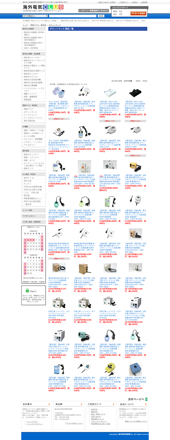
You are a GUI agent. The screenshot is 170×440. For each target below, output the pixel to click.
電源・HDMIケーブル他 (34, 130)
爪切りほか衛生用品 (32, 201)
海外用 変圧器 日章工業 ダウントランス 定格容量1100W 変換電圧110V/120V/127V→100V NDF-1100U (58, 282)
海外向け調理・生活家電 (31, 54)
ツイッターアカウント (34, 424)
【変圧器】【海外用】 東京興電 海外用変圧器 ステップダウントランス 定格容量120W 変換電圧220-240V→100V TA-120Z (84, 382)
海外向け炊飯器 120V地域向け (34, 33)
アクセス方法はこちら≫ (74, 423)
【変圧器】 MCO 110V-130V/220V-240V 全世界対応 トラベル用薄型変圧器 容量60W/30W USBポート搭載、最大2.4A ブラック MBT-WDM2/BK (135, 107)
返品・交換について (98, 414)
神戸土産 (27, 181)
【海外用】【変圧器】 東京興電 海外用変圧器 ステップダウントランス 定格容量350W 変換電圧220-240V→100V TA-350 (135, 382)
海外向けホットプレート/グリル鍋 (34, 61)
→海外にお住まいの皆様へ (106, 2)
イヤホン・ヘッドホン (33, 142)
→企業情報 (143, 2)
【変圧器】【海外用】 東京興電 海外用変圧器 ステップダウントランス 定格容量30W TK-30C (84, 105)
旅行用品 (26, 151)
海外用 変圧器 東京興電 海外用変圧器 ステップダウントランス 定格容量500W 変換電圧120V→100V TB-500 (59, 247)
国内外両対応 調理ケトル (34, 71)
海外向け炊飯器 (28, 29)
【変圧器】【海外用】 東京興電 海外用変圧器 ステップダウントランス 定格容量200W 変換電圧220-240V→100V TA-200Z (110, 382)
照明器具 (27, 100)
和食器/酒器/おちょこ (33, 198)
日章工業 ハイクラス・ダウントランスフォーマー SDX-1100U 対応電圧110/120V (84, 314)
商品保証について (97, 419)
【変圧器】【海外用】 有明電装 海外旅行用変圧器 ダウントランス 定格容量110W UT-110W (59, 178)
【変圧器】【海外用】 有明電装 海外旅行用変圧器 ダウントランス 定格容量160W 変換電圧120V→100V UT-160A (84, 214)
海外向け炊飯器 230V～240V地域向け (34, 44)
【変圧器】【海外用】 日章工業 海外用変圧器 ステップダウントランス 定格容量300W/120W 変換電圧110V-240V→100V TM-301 (84, 179)
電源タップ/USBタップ (33, 133)
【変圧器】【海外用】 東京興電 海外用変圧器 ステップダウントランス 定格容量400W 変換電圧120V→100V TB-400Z (135, 214)
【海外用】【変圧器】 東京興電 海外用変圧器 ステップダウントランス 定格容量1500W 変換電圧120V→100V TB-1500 (110, 248)
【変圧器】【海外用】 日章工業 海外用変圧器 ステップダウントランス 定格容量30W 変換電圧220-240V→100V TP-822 (84, 348)
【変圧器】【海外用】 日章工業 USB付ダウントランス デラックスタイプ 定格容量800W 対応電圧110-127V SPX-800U (135, 315)
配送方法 (94, 412)
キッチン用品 (27, 210)
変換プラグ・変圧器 (38, 25)
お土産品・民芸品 (29, 174)
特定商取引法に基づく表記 (100, 424)
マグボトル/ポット (29, 216)
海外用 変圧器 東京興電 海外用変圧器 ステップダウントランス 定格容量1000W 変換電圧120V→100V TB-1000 (84, 248)
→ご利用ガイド (123, 2)
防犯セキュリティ (31, 154)
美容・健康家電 (30, 97)
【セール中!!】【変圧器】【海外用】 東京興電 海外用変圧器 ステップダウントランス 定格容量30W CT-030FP (59, 106)
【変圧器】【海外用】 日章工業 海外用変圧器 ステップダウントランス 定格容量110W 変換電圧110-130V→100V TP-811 (135, 179)
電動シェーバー (30, 94)
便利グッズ (28, 168)
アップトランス (30, 115)
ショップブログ (32, 422)
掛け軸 (26, 195)
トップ (25, 25)
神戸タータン (29, 178)
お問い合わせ (96, 416)
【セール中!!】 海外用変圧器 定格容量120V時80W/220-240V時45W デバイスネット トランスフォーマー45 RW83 (59, 145)
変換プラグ (28, 109)
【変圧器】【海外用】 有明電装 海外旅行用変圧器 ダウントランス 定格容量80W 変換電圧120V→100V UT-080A (59, 214)
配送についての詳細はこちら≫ (136, 421)
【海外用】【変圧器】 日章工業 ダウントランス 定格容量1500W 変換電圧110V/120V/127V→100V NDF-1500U (84, 282)
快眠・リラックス (31, 157)
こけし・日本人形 (31, 192)
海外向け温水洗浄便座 (33, 82)
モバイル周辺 (29, 136)
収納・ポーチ (29, 160)
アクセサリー (29, 145)
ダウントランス (55, 25)
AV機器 (25, 127)
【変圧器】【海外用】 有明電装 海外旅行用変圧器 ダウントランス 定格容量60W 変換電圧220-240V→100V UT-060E (135, 348)
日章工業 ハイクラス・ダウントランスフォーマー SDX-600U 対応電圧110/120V (59, 314)
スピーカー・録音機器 (33, 139)
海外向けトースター (32, 57)
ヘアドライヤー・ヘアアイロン (34, 89)
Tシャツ (27, 184)
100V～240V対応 (31, 48)
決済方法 (94, 409)
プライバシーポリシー (99, 421)
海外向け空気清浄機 (32, 80)
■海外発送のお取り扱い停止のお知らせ (75, 21)
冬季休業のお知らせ (132, 21)
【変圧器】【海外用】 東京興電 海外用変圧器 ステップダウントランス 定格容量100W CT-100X (135, 144)
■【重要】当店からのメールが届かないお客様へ (40, 21)
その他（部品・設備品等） (32, 222)
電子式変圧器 (29, 121)
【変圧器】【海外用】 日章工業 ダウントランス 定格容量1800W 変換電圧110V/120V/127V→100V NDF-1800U (110, 282)
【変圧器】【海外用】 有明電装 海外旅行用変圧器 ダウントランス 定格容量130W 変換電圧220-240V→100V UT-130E (59, 382)
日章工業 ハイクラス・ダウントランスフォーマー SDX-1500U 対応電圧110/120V (110, 314)
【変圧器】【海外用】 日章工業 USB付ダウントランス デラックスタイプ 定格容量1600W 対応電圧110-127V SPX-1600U (59, 348)
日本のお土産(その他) (33, 190)
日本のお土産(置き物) (33, 187)
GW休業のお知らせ (106, 21)
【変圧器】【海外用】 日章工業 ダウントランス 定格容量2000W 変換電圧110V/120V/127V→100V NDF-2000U (135, 282)
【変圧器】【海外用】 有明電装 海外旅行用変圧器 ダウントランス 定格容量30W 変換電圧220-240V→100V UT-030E (110, 348)
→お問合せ (134, 2)
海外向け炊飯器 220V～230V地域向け (34, 39)
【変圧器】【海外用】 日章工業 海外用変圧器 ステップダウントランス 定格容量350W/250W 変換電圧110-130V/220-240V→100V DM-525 (110, 180)
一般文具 (27, 204)
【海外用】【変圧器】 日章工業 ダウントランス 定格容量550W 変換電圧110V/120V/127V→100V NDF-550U (135, 248)
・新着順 (144, 81)
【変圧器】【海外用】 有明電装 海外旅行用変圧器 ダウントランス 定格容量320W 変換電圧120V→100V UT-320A (110, 214)
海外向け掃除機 (30, 85)
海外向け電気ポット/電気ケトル (34, 67)
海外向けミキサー (31, 74)
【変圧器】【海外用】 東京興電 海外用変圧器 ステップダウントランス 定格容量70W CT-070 (110, 144)
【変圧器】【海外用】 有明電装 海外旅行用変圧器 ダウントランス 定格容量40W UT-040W (84, 144)
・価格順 (137, 81)
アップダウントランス (33, 118)
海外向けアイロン (31, 77)
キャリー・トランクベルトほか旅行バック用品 (34, 164)
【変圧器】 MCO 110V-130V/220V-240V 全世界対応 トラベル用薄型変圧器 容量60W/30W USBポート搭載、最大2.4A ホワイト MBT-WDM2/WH (109, 107)
